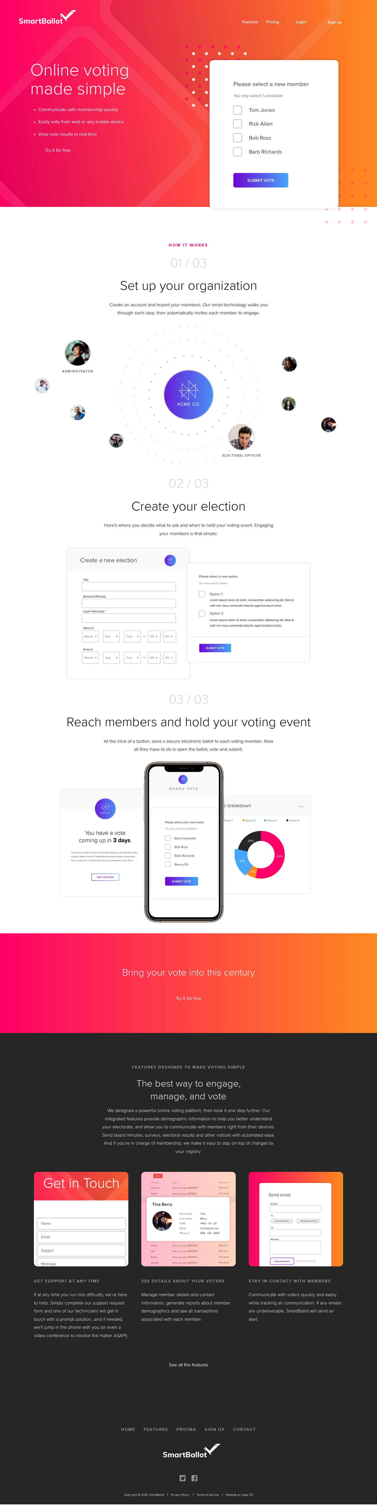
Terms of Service (207, 1494)
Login (301, 21)
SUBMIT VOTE (260, 180)
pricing (186, 1429)
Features (250, 21)
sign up (215, 1429)
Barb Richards (265, 151)
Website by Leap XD (239, 1494)
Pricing (272, 21)
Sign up (335, 21)
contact (244, 1429)
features (156, 1429)
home (128, 1429)
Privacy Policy (180, 1494)
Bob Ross (260, 137)
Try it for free (58, 150)
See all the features (188, 1364)
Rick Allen (261, 123)
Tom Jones (262, 109)
